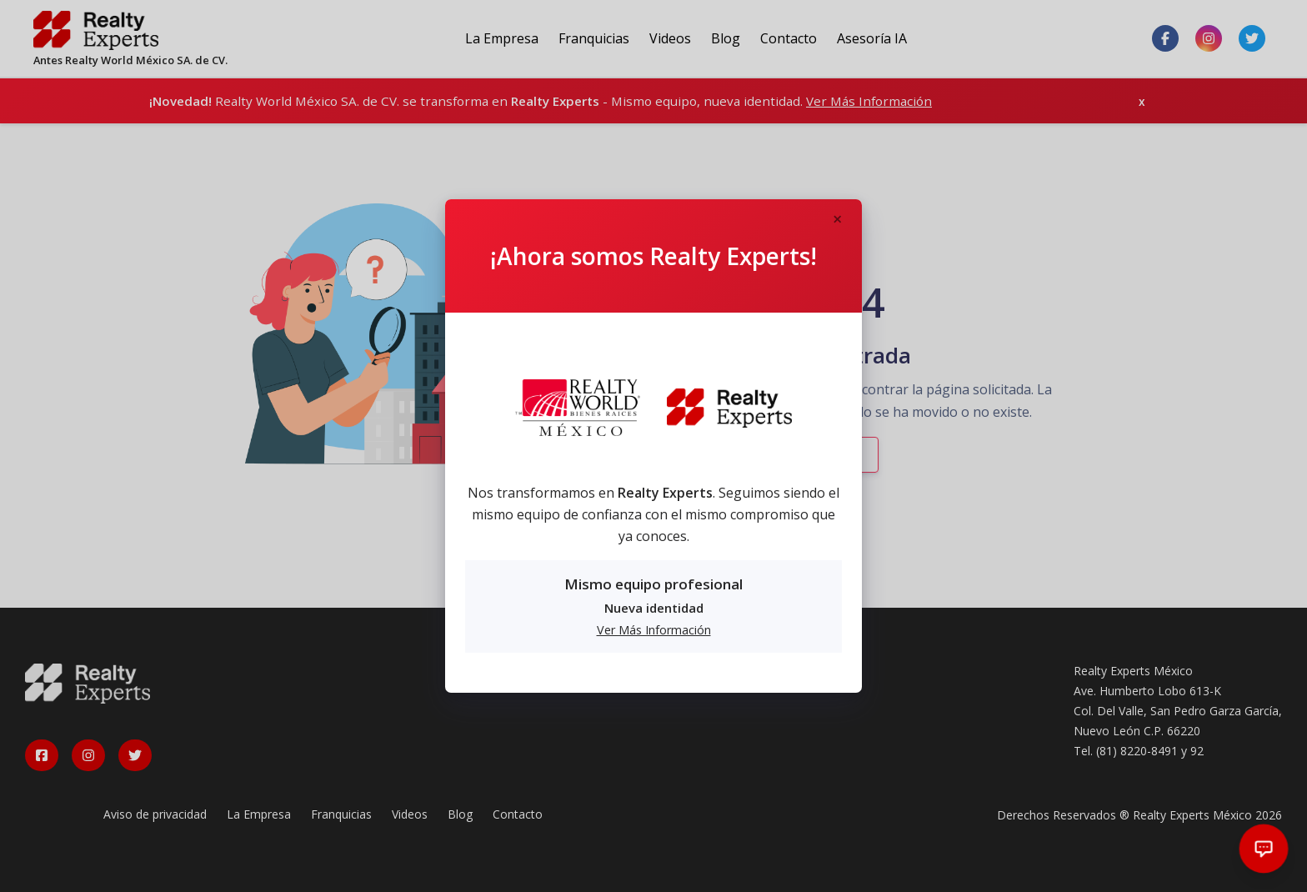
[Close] (837, 220)
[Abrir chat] (1264, 849)
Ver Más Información (654, 630)
